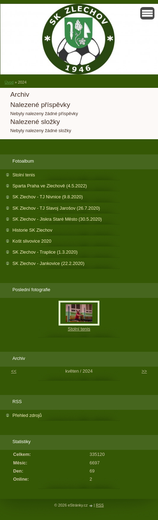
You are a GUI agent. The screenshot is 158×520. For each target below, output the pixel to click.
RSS (100, 505)
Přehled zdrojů (27, 415)
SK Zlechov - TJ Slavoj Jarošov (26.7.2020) (56, 208)
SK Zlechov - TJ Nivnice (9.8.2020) (47, 196)
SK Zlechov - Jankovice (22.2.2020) (48, 263)
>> (144, 371)
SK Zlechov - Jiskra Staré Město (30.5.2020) (57, 219)
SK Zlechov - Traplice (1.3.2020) (45, 252)
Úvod (9, 82)
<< (13, 371)
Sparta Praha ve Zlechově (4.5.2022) (49, 185)
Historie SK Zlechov (32, 230)
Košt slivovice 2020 (31, 241)
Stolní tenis (23, 174)
